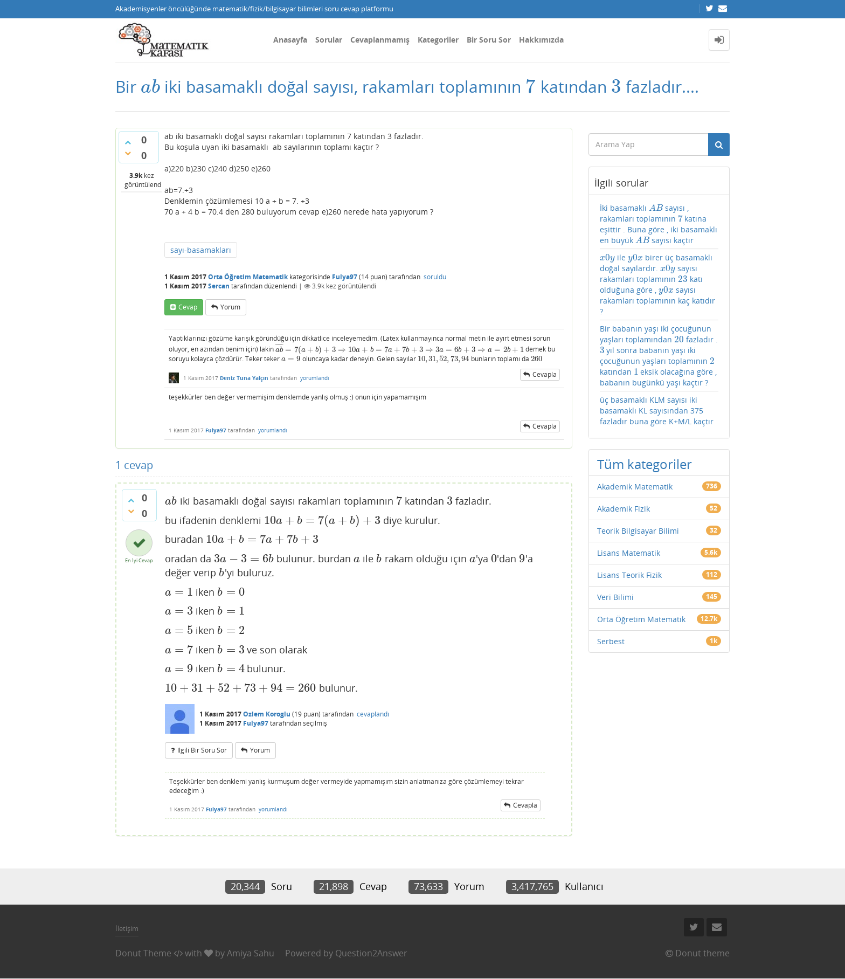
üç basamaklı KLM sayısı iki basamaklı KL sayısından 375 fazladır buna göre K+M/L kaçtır (657, 410)
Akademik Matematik (635, 486)
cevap (187, 307)
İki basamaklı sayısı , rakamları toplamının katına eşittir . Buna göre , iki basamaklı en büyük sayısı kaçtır (658, 224)
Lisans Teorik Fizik (629, 575)
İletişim (126, 928)
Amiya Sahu (250, 953)
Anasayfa (290, 40)
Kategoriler (438, 40)
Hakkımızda (541, 40)
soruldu (435, 276)
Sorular (328, 40)
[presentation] (150, 86)
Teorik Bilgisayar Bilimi (638, 531)
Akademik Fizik (623, 509)
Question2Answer (371, 953)
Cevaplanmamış (380, 40)
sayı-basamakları (200, 250)
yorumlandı (314, 378)
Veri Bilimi (615, 597)
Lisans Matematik (628, 553)
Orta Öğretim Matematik (248, 276)
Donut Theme (143, 953)
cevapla (544, 374)
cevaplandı (373, 714)
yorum (230, 307)
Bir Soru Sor (489, 40)
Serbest (611, 641)
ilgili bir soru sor (202, 750)
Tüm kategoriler (644, 464)
